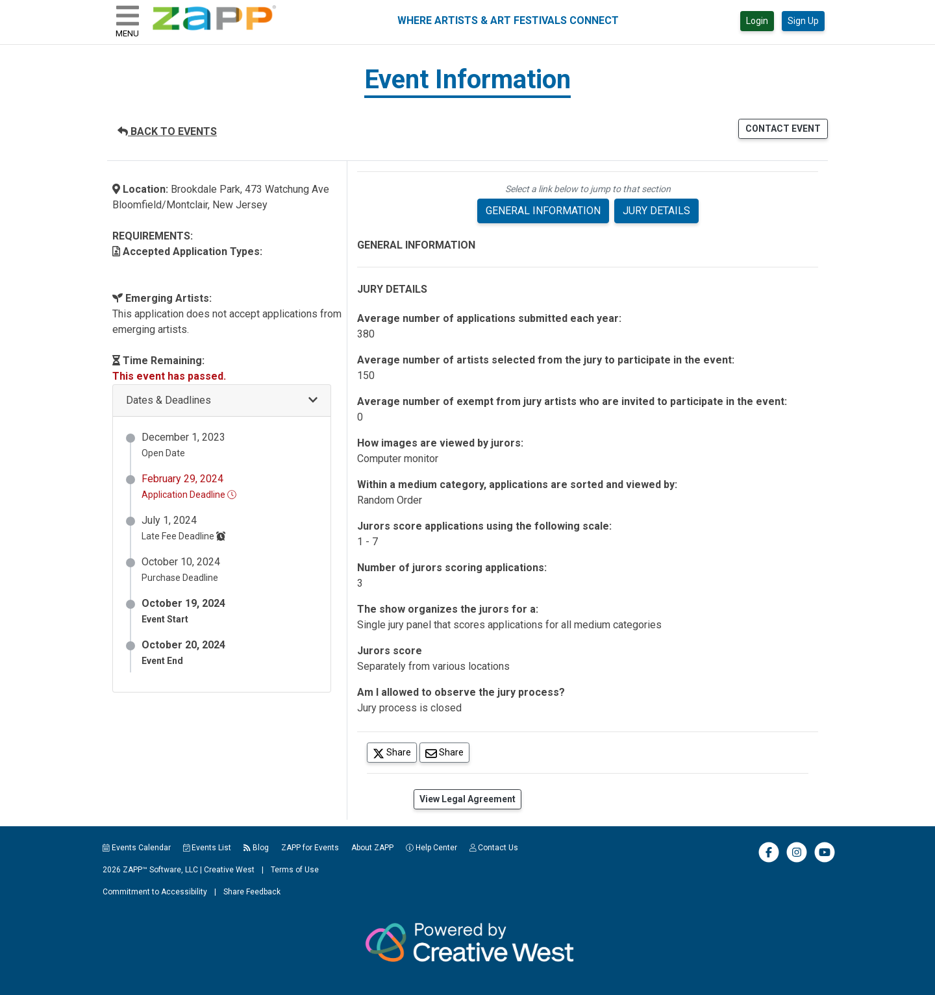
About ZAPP (372, 847)
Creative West (229, 869)
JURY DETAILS (656, 210)
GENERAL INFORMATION (543, 210)
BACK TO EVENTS (167, 131)
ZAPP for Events (310, 847)
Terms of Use (295, 869)
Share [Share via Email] (447, 752)
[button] (221, 401)
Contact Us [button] (494, 847)
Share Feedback (251, 891)
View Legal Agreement (467, 799)
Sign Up (803, 21)
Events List (207, 847)
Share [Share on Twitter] (395, 752)
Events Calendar (137, 847)
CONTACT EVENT (783, 128)
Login (757, 21)
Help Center (431, 847)
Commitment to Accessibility (155, 891)
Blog (256, 847)
